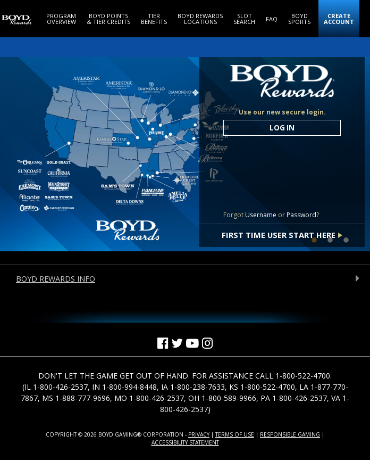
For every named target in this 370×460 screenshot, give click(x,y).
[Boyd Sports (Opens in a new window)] (299, 18)
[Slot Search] (244, 18)
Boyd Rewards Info (55, 279)
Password (301, 214)
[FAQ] (271, 18)
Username (260, 214)
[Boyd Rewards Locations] (200, 18)
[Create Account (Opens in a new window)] (338, 18)
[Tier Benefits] (154, 18)
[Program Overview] (61, 18)
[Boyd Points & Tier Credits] (108, 18)
